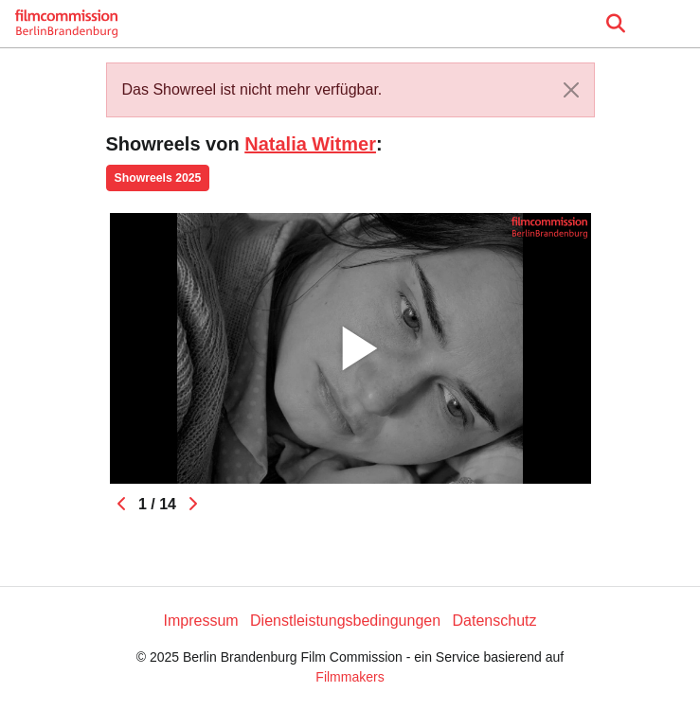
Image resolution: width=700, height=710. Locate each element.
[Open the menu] (615, 23)
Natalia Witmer (310, 143)
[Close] (571, 89)
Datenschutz (495, 620)
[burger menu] (671, 24)
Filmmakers (349, 676)
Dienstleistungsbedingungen (345, 620)
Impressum (200, 620)
